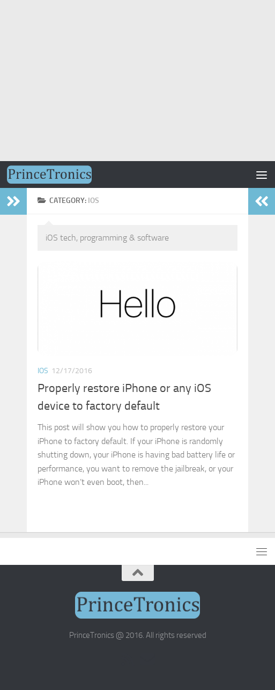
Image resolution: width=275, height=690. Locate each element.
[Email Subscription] (147, 659)
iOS (43, 370)
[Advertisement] (137, 80)
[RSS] (128, 659)
